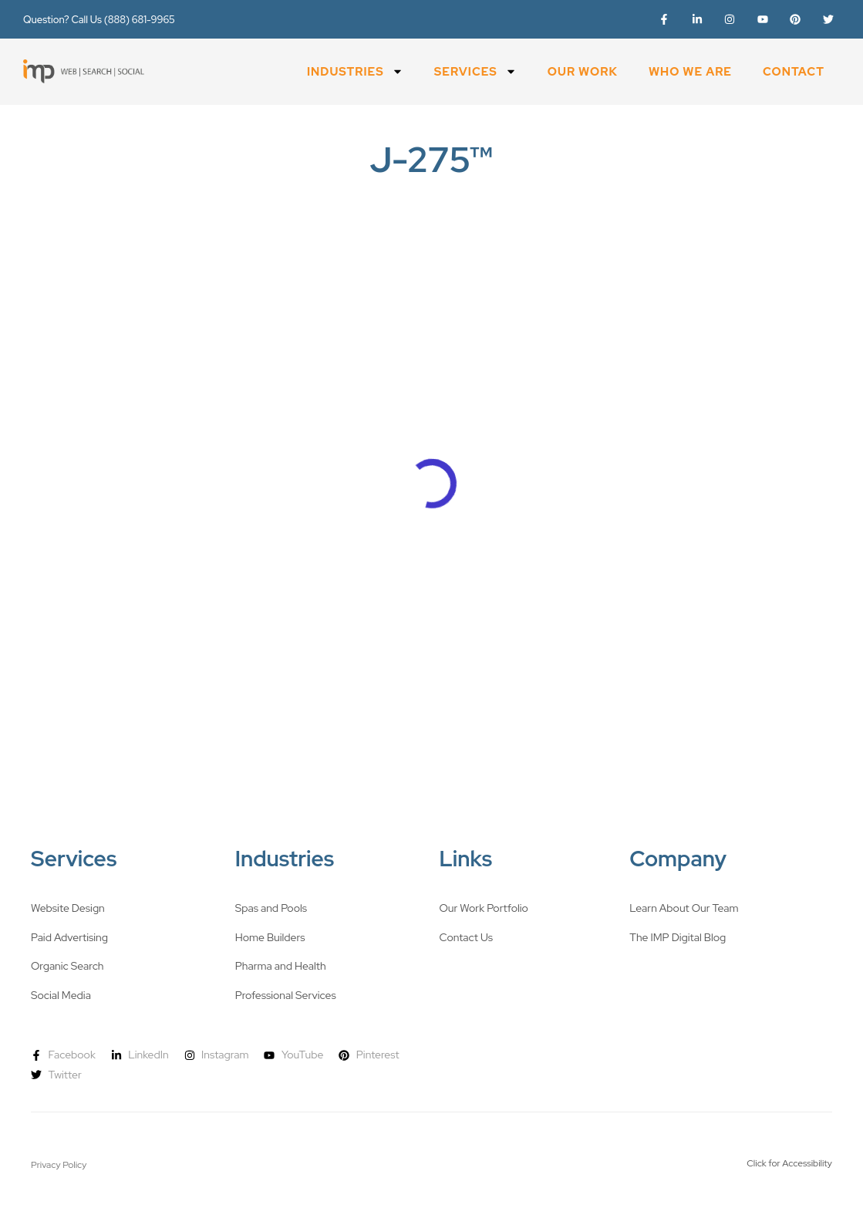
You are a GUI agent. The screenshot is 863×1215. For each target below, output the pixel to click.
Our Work (583, 71)
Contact (793, 71)
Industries (355, 71)
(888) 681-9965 (139, 19)
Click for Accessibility (789, 1163)
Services (475, 71)
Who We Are (690, 71)
